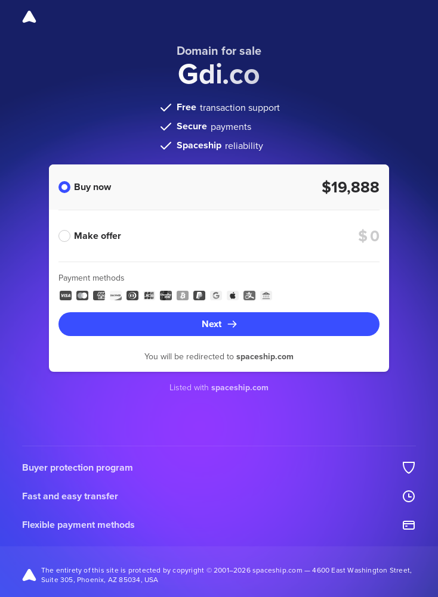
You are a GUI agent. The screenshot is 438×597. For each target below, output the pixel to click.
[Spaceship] (29, 17)
